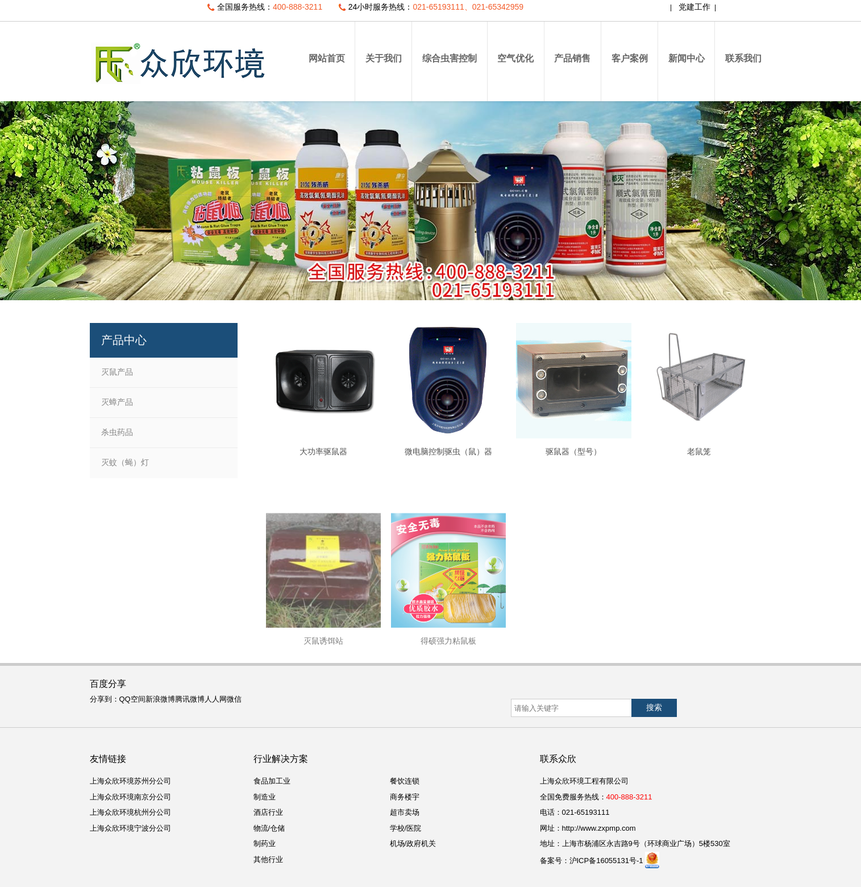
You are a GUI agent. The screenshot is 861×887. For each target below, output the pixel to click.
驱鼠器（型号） (573, 451)
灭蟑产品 (117, 402)
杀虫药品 (117, 432)
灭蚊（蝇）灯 (125, 462)
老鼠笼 (699, 451)
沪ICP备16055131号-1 (606, 860)
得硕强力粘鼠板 (448, 728)
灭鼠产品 (117, 371)
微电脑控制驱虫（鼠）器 (448, 451)
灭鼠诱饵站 (323, 728)
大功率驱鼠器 (323, 451)
